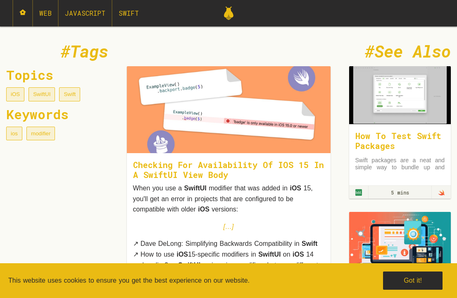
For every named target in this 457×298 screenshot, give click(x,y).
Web (45, 13)
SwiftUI (41, 94)
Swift (129, 13)
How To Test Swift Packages (398, 140)
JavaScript (85, 13)
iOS (15, 94)
